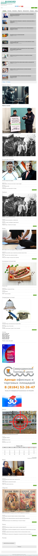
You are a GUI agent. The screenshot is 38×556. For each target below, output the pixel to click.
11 (9, 451)
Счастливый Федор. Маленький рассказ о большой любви (11, 323)
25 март (3, 185)
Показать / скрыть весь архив (7, 340)
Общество (20, 10)
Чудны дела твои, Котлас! (6, 439)
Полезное (19, 546)
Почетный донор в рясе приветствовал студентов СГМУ (11, 479)
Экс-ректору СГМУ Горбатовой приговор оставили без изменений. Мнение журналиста (16, 518)
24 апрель (3, 526)
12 (14, 451)
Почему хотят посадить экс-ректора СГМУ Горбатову (10, 257)
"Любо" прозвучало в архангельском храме (9, 481)
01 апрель (3, 288)
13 (19, 451)
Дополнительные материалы (9, 543)
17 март (3, 256)
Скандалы (32, 10)
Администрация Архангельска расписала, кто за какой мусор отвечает (21, 55)
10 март (3, 221)
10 (4, 451)
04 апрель (3, 533)
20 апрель (3, 483)
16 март (3, 325)
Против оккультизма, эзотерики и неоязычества (9, 476)
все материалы (34, 189)
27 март (3, 290)
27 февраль (11, 29)
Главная (4, 10)
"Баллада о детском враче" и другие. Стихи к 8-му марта (11, 328)
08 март (3, 327)
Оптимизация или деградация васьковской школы (10, 434)
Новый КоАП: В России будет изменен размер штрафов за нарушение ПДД (22, 62)
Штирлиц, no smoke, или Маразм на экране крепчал (10, 222)
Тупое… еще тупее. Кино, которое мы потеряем (9, 255)
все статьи (35, 485)
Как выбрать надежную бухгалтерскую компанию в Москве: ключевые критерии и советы (16, 531)
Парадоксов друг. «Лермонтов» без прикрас (9, 224)
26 (14, 454)
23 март (3, 219)
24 (4, 454)
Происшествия (26, 10)
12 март (3, 441)
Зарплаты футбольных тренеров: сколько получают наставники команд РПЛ (14, 527)
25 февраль (3, 187)
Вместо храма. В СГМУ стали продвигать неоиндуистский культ (12, 249)
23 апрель (3, 478)
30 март (3, 254)
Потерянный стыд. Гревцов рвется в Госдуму (9, 188)
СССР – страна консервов (6, 293)
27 (19, 454)
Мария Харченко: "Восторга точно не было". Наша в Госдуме (11, 183)
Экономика (14, 10)
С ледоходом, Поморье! (6, 437)
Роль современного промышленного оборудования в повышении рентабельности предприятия (17, 534)
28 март (3, 436)
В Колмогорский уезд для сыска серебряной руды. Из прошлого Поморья (13, 520)
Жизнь (36, 10)
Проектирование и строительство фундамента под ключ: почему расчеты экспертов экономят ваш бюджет (19, 529)
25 (9, 454)
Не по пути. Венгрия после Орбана (7, 180)
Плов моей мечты (5, 291)
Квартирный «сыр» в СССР (6, 442)
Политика (9, 10)
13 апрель (3, 528)
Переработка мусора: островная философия (17, 34)
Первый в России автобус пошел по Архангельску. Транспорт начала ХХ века (14, 252)
